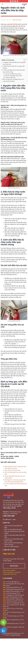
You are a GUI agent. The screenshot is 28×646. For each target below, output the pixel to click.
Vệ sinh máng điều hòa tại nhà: (14, 75)
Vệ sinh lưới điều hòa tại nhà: (13, 74)
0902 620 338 (9, 553)
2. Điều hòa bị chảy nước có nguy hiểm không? (14, 67)
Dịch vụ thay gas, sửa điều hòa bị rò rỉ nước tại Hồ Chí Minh (13, 80)
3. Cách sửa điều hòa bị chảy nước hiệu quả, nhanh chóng (14, 71)
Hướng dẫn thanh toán (10, 574)
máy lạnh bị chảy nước (14, 24)
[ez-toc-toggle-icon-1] (24, 60)
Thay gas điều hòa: (11, 77)
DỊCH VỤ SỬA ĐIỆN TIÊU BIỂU (13, 529)
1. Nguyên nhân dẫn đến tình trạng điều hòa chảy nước (14, 63)
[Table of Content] (24, 60)
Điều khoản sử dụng (9, 570)
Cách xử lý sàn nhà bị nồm (12, 470)
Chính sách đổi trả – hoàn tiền (12, 572)
